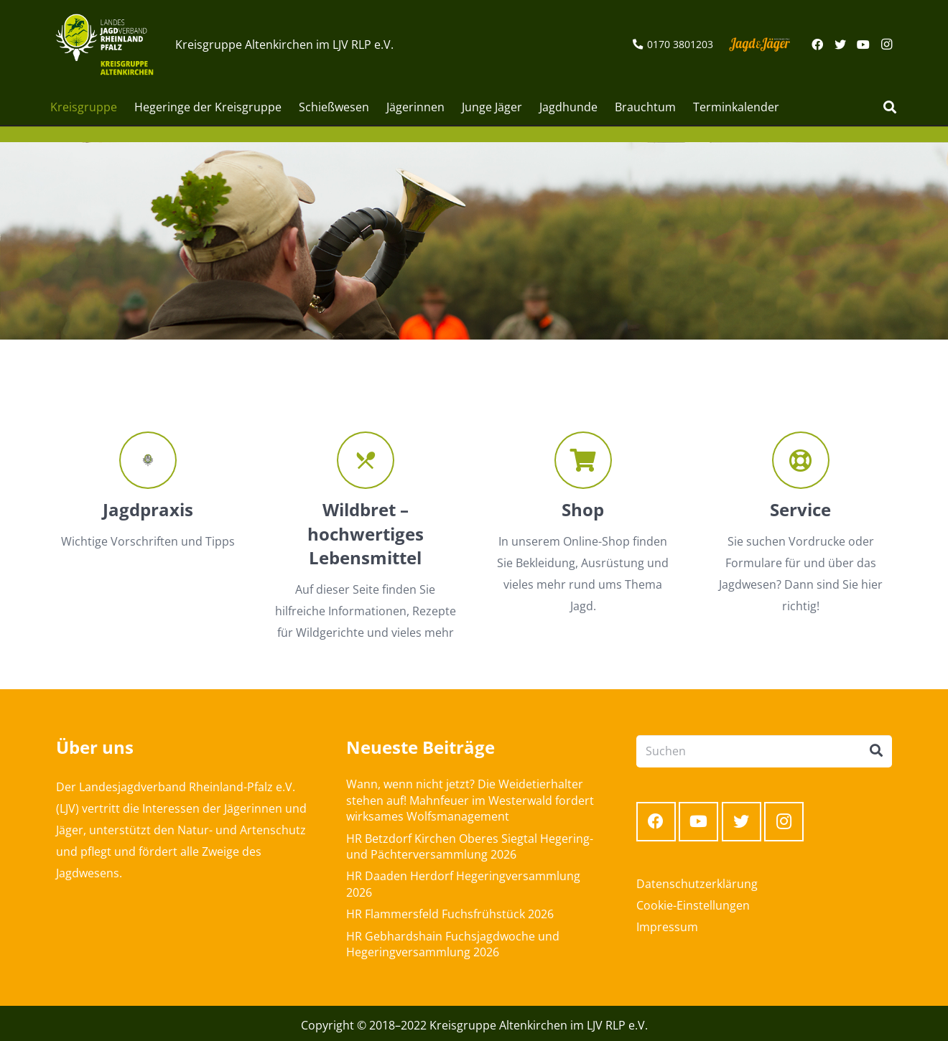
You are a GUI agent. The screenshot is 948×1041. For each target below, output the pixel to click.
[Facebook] (817, 44)
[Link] (104, 44)
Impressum (667, 927)
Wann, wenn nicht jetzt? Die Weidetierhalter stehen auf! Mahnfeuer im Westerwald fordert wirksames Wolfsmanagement (470, 800)
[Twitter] (840, 44)
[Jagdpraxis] (147, 460)
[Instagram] (886, 44)
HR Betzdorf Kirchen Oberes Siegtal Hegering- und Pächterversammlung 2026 (469, 846)
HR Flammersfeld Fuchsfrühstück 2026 (450, 914)
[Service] (800, 460)
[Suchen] (889, 107)
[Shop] (582, 460)
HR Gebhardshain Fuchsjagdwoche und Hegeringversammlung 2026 (452, 944)
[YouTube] (863, 44)
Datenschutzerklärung (697, 884)
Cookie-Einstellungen (693, 905)
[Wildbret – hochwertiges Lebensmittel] (365, 460)
